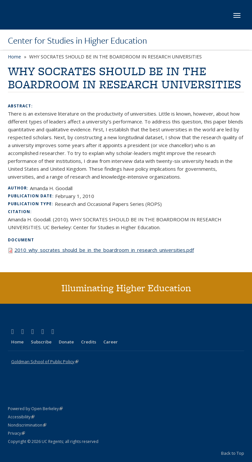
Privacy (16, 433)
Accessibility (21, 417)
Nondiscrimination (27, 425)
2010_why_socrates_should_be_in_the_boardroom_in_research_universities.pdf (104, 250)
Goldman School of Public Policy (44, 361)
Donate (66, 342)
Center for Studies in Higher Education (77, 40)
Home (14, 57)
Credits (88, 342)
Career (110, 342)
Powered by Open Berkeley (35, 408)
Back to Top (232, 453)
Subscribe (41, 342)
